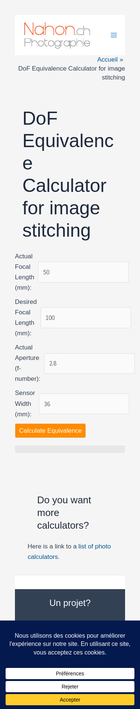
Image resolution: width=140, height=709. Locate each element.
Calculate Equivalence (50, 430)
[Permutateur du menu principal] (113, 35)
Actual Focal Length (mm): (24, 272)
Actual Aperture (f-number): (27, 363)
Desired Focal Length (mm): (26, 317)
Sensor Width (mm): (25, 403)
